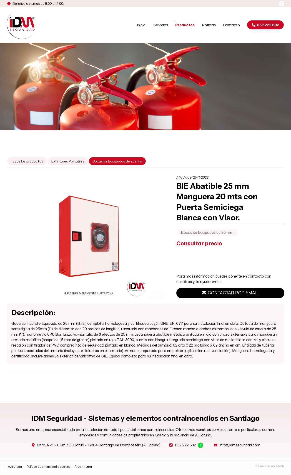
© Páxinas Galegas (270, 467)
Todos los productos (27, 162)
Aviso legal (15, 468)
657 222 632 (185, 446)
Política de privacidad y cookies (48, 468)
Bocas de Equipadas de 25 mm (207, 233)
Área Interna (83, 468)
